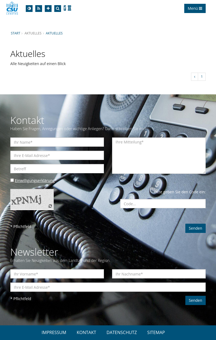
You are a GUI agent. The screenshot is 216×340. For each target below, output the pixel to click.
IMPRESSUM (54, 332)
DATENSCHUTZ (122, 332)
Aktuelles (54, 33)
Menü (195, 8)
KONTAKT (86, 332)
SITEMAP (156, 332)
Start (15, 33)
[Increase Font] (48, 8)
